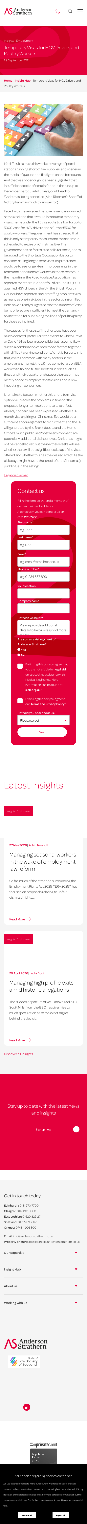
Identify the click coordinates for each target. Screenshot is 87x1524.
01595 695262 (27, 1222)
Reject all (60, 1515)
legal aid (60, 669)
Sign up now (43, 1129)
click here (22, 1500)
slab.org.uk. (33, 690)
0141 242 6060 (26, 1211)
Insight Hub (23, 80)
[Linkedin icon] (26, 1407)
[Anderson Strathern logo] (18, 11)
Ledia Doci (37, 973)
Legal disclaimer (16, 475)
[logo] (24, 1362)
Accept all (27, 1515)
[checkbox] (43, 652)
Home (8, 80)
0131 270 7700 (27, 517)
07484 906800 (26, 1227)
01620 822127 (31, 1216)
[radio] (43, 649)
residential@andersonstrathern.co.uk (55, 1242)
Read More (17, 919)
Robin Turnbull (38, 845)
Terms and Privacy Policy (48, 704)
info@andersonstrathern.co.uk (33, 1236)
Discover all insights (18, 1054)
